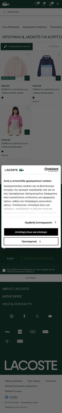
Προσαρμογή (31, 241)
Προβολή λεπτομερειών (38, 222)
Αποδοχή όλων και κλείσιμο (31, 232)
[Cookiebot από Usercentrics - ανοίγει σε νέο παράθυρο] (44, 170)
